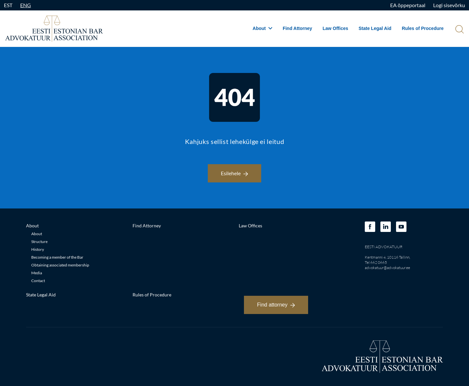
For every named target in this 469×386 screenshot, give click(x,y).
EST (8, 5)
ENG (25, 5)
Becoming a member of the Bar (57, 257)
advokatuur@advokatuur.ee (387, 267)
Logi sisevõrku (449, 5)
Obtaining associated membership (60, 265)
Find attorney (276, 304)
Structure (39, 241)
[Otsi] (459, 30)
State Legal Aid (375, 28)
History (37, 249)
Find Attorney (297, 28)
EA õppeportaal (407, 5)
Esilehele (234, 173)
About (262, 28)
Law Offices (335, 28)
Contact (38, 280)
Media (36, 272)
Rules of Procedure (423, 28)
